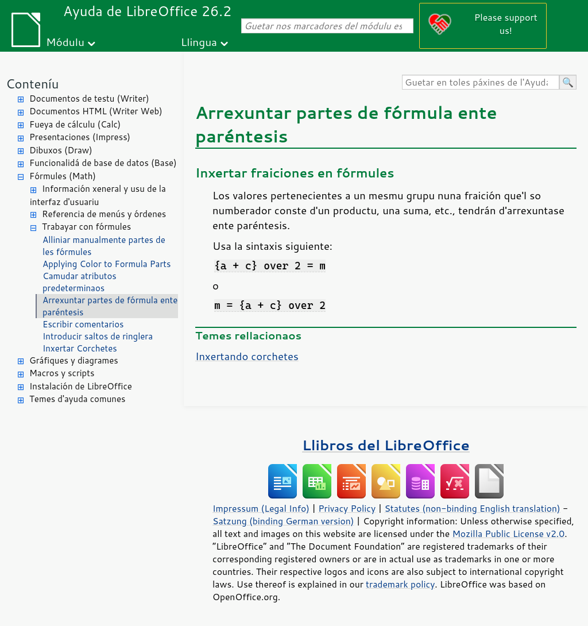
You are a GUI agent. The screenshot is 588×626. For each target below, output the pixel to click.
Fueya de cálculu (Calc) (75, 124)
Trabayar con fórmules (86, 227)
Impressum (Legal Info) (261, 508)
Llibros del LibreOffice (386, 445)
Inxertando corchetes (247, 356)
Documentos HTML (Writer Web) (96, 111)
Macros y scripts (61, 373)
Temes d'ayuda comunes (77, 399)
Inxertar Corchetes (79, 348)
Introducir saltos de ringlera (97, 336)
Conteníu (32, 83)
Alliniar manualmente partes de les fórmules (103, 246)
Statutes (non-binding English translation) (472, 508)
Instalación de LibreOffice (80, 386)
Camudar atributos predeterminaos (79, 282)
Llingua (199, 41)
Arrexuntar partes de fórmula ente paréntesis (109, 306)
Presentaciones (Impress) (79, 137)
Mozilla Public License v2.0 (508, 533)
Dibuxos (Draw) (60, 150)
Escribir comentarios (82, 324)
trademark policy (400, 584)
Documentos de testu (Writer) (89, 98)
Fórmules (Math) (62, 176)
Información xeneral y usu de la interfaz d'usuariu (98, 195)
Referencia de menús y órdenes (104, 214)
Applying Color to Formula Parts (106, 264)
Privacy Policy (347, 508)
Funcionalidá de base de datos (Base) (103, 163)
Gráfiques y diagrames (73, 360)
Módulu (65, 41)
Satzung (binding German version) (283, 521)
